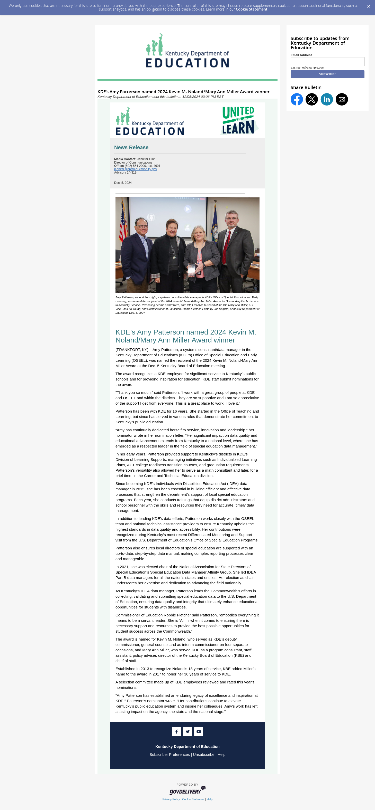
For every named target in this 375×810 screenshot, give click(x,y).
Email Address (301, 55)
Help (222, 754)
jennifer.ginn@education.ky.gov (135, 169)
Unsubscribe (203, 754)
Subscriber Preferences (169, 754)
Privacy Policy (171, 799)
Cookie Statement (251, 9)
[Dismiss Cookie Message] (368, 5)
